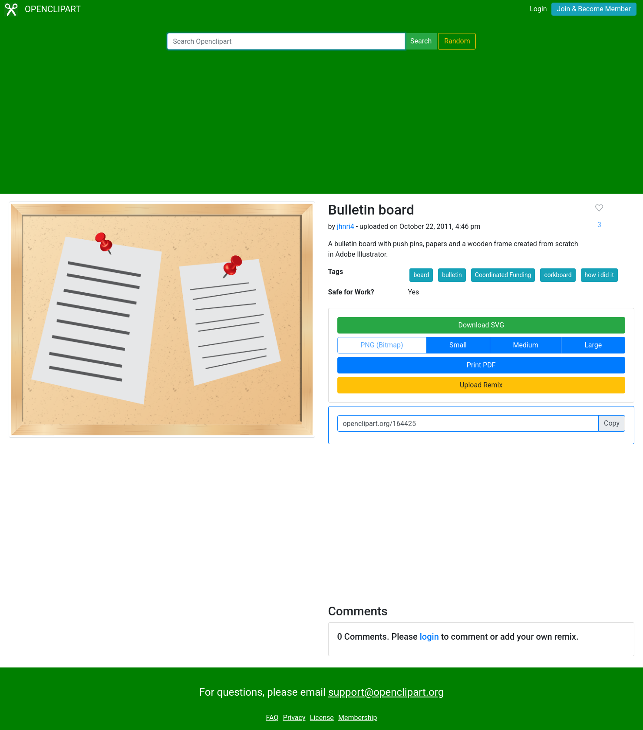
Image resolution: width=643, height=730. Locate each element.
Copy (612, 423)
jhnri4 (345, 226)
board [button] (421, 274)
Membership (357, 717)
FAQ (272, 717)
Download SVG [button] (481, 325)
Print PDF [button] (481, 365)
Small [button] (458, 345)
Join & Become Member (594, 9)
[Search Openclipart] (286, 41)
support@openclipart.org (386, 692)
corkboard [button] (557, 274)
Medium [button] (525, 345)
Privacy (294, 717)
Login (538, 9)
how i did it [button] (599, 274)
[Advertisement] (321, 121)
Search (421, 41)
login (429, 636)
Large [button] (593, 345)
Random (457, 41)
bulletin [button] (452, 274)
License (322, 717)
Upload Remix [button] (481, 385)
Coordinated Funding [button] (503, 274)
